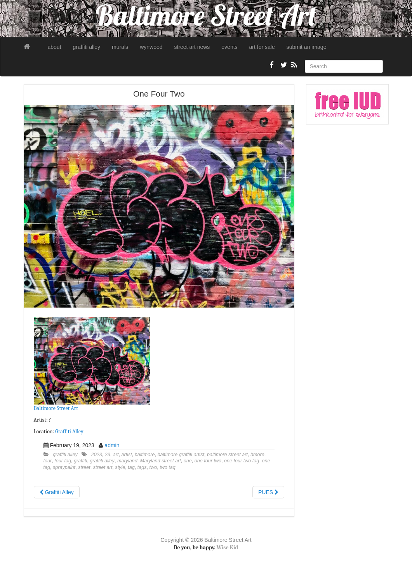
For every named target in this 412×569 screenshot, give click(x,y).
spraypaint (64, 467)
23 (107, 454)
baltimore (145, 454)
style (120, 467)
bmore (257, 454)
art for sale (262, 47)
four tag (62, 461)
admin (111, 445)
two (153, 467)
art (116, 454)
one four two (208, 461)
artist (126, 454)
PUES (268, 492)
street (84, 467)
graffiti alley (87, 47)
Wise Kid (227, 547)
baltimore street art (227, 454)
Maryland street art (160, 461)
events (229, 47)
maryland (127, 461)
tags (142, 467)
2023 (96, 454)
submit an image (307, 47)
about (54, 47)
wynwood (151, 47)
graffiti (80, 461)
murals (120, 47)
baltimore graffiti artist (181, 454)
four (47, 461)
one (188, 461)
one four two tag (241, 461)
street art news (192, 47)
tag (131, 467)
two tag (168, 467)
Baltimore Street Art (56, 408)
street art (103, 467)
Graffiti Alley (69, 431)
